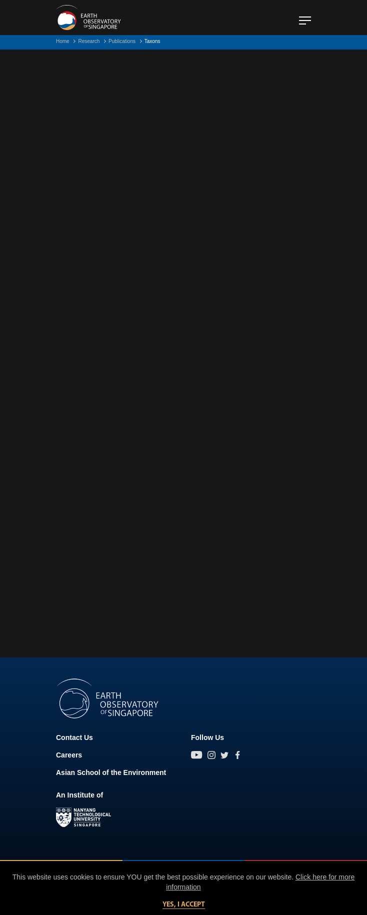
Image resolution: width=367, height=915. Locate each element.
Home (63, 41)
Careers (69, 755)
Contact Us (74, 738)
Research (89, 41)
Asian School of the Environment (111, 772)
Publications (122, 41)
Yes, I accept (183, 904)
